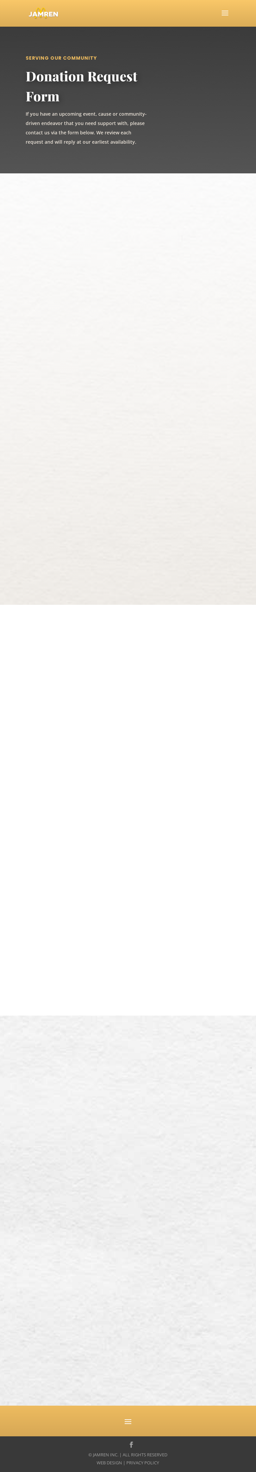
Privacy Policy (142, 1463)
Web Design (109, 1463)
